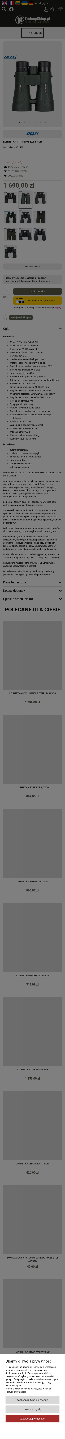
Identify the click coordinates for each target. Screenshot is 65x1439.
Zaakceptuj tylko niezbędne (32, 1399)
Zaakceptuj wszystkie (32, 1418)
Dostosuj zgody (32, 1409)
